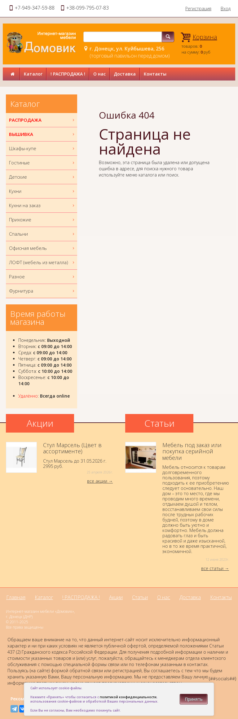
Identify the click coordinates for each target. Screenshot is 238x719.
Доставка (125, 74)
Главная (15, 597)
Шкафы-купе (42, 148)
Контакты (155, 74)
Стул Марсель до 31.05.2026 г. (59, 458)
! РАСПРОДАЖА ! (68, 74)
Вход (226, 8)
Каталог (33, 74)
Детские (42, 177)
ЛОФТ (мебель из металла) (42, 262)
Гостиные (42, 163)
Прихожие (42, 220)
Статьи (140, 597)
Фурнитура (42, 291)
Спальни (42, 234)
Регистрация (198, 8)
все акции (97, 481)
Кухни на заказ (42, 205)
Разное (42, 277)
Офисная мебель (42, 248)
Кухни (42, 191)
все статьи (212, 568)
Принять (194, 699)
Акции (116, 597)
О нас (99, 74)
